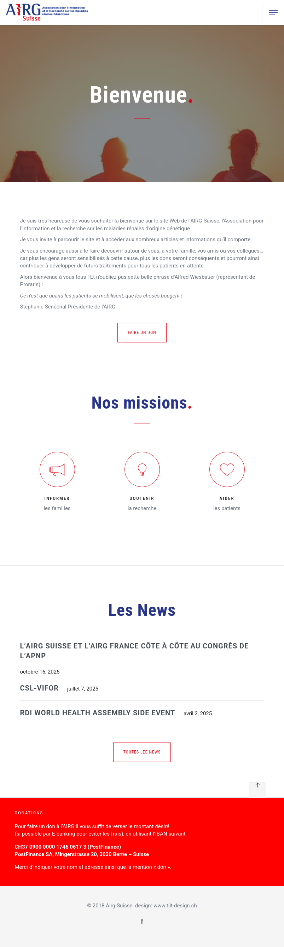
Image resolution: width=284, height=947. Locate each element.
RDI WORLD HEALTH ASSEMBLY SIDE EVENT (97, 713)
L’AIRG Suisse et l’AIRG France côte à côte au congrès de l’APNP (134, 651)
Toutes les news (142, 752)
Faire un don (142, 332)
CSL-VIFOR (39, 688)
